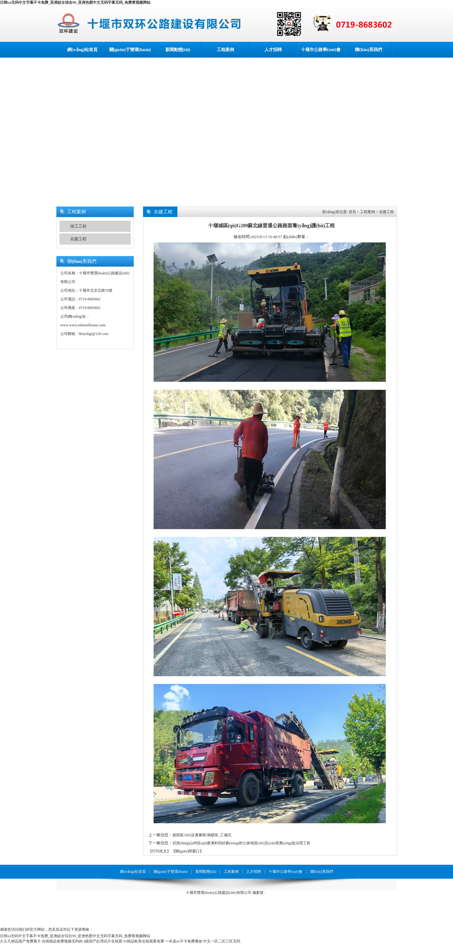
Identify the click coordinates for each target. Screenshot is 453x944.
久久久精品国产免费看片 (20, 941)
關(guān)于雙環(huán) (130, 49)
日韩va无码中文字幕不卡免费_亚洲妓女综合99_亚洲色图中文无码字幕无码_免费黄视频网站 (75, 2)
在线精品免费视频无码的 (62, 941)
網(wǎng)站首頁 (82, 49)
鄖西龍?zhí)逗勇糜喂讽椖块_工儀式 (201, 835)
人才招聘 (273, 49)
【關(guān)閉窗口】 (187, 851)
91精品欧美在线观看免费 (143, 941)
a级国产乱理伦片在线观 (103, 941)
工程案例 (225, 49)
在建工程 (78, 239)
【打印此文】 (159, 851)
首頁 (352, 212)
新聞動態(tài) (177, 49)
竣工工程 (78, 226)
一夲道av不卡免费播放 (183, 941)
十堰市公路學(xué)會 (321, 49)
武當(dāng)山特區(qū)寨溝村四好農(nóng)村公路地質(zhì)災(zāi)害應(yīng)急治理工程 (241, 843)
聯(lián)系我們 (368, 49)
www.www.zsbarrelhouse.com (83, 325)
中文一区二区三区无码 (221, 941)
